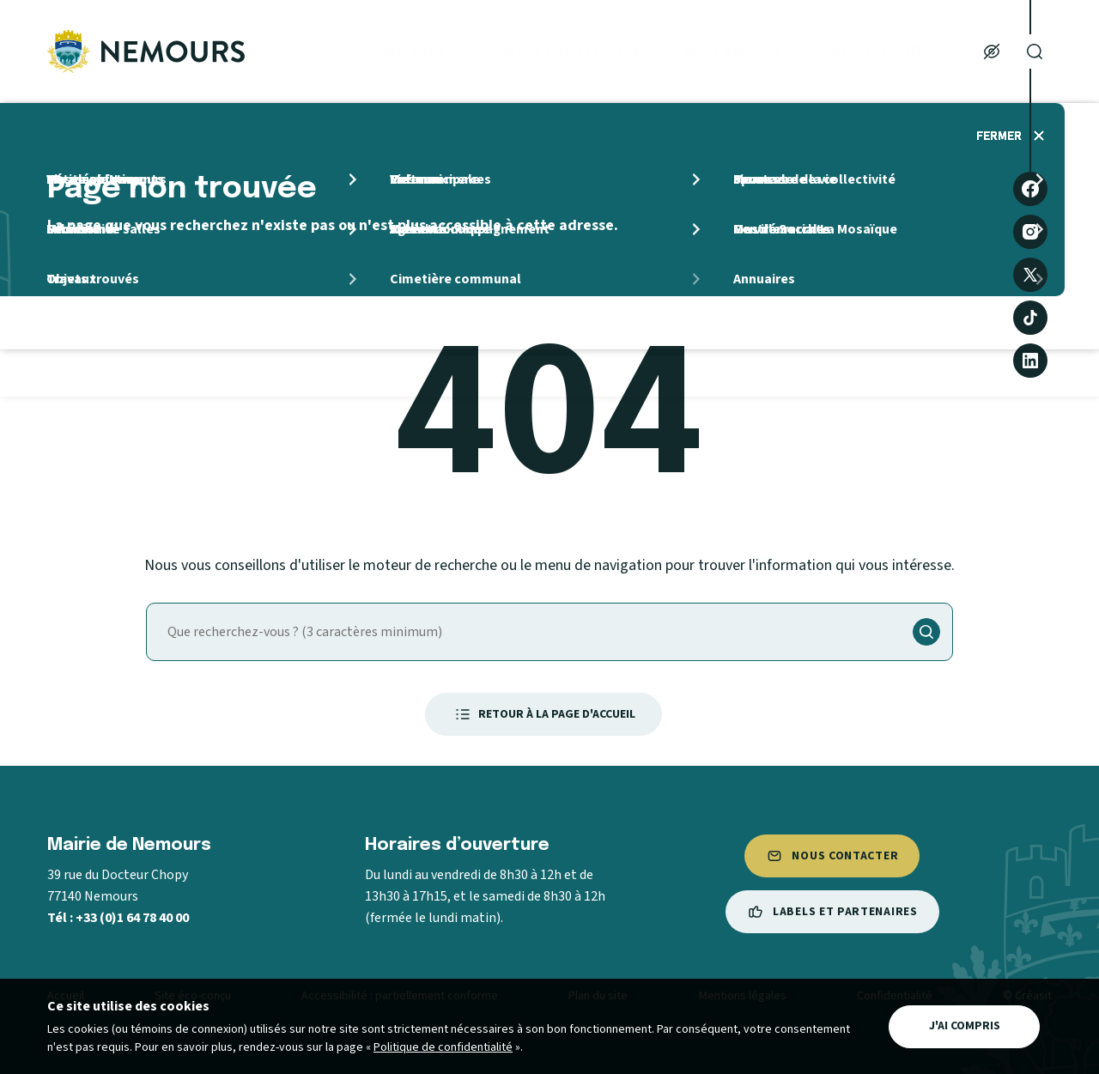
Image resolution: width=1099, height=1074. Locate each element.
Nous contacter (832, 856)
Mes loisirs (879, 51)
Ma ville (421, 51)
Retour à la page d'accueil (543, 714)
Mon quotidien (571, 51)
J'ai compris (964, 1026)
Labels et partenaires (832, 911)
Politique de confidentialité (443, 1047)
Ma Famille (733, 51)
